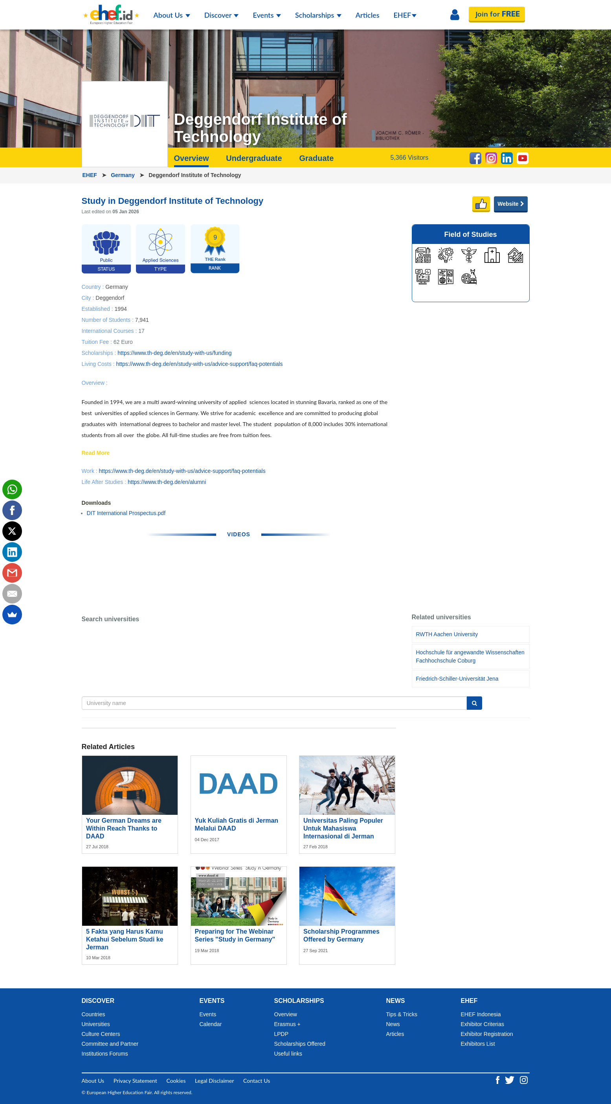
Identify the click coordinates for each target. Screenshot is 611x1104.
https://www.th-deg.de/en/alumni (167, 482)
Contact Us (256, 1080)
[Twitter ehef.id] (510, 1079)
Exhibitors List (478, 1044)
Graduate (316, 158)
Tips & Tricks (402, 1014)
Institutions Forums (105, 1053)
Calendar (211, 1024)
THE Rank (215, 259)
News (393, 1024)
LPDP (281, 1034)
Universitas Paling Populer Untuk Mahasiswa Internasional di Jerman (343, 828)
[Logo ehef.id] (111, 10)
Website (510, 204)
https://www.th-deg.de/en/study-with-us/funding (174, 353)
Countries (93, 1014)
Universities (96, 1024)
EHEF (405, 15)
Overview (191, 158)
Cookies (175, 1080)
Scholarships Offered (299, 1044)
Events (267, 15)
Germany (123, 175)
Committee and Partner (110, 1044)
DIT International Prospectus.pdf (126, 513)
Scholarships (318, 15)
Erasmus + (287, 1024)
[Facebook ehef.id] (498, 1079)
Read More (96, 453)
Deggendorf (109, 297)
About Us (172, 15)
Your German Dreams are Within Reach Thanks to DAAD (123, 828)
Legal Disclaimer (214, 1080)
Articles (368, 15)
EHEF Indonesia (481, 1014)
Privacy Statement (135, 1080)
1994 (121, 308)
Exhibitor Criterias (482, 1024)
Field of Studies (470, 234)
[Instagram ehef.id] (524, 1079)
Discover (221, 15)
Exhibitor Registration (487, 1034)
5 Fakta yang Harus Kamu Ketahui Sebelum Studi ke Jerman (124, 939)
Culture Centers (101, 1034)
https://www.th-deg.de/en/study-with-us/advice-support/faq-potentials (199, 364)
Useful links (288, 1053)
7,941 (142, 319)
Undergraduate (254, 158)
